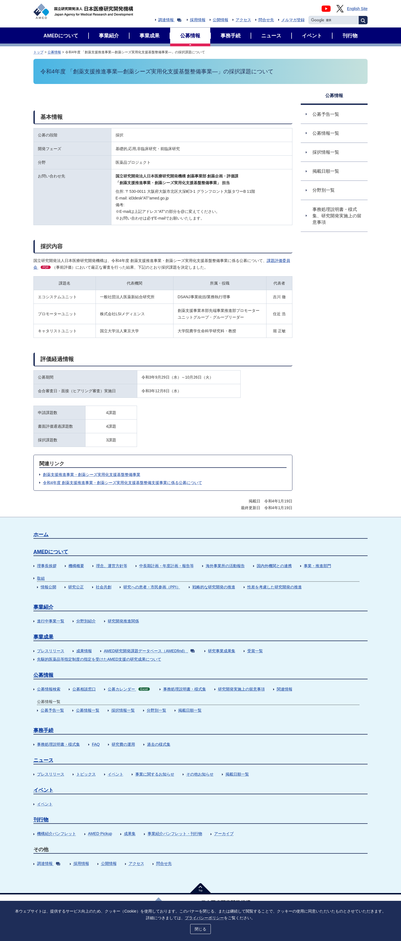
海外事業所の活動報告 (225, 566)
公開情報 (220, 20)
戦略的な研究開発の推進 (213, 587)
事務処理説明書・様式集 (184, 689)
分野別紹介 (86, 621)
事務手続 (43, 730)
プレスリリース (50, 651)
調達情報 (169, 20)
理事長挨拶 (47, 566)
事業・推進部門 (317, 566)
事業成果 (43, 637)
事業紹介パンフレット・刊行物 (175, 833)
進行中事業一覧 (50, 621)
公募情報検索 (48, 689)
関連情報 (284, 689)
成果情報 (84, 651)
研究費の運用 (123, 744)
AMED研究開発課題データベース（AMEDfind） (149, 651)
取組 (41, 578)
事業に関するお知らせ (154, 774)
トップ (38, 52)
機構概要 (76, 566)
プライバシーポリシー (204, 918)
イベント (115, 774)
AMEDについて (50, 552)
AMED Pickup (100, 833)
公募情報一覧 (87, 710)
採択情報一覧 (123, 710)
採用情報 (198, 20)
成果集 (130, 833)
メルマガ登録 (293, 20)
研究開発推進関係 (123, 621)
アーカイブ (224, 833)
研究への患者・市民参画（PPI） (151, 587)
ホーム (40, 534)
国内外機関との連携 (274, 566)
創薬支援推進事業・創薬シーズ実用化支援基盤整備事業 (91, 474)
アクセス (243, 20)
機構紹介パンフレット (56, 833)
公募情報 (54, 52)
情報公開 (48, 587)
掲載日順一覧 (190, 710)
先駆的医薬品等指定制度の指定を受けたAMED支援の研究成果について (99, 659)
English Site (357, 8)
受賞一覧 (255, 651)
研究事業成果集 (221, 651)
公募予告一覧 (52, 710)
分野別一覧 (156, 710)
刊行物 (40, 819)
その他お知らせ (200, 774)
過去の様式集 (158, 744)
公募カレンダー (129, 689)
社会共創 (103, 587)
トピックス (86, 774)
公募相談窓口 (84, 689)
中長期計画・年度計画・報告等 (166, 566)
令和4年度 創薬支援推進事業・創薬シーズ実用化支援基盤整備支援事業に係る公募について (122, 482)
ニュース (43, 760)
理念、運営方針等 (111, 566)
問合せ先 (266, 20)
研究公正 (76, 587)
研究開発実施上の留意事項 (241, 689)
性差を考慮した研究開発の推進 (274, 587)
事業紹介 (43, 607)
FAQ (96, 744)
